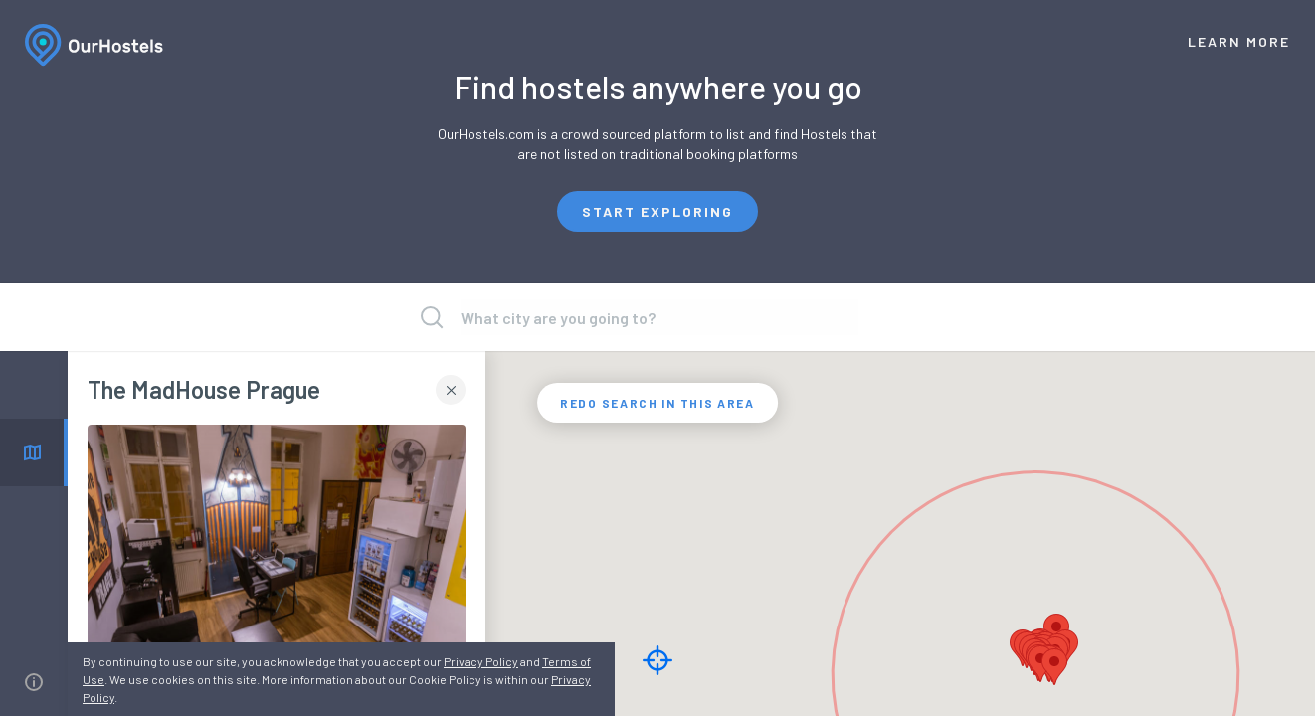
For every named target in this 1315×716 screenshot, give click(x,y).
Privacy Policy (481, 661)
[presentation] (659, 317)
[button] (1054, 666)
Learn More (1239, 41)
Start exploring (657, 211)
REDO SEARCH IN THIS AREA (657, 403)
